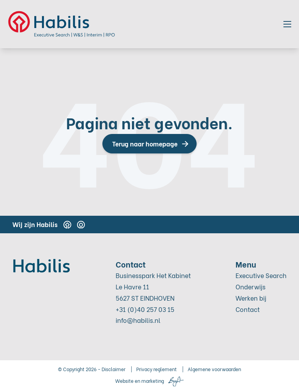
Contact (248, 309)
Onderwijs (251, 286)
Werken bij (251, 297)
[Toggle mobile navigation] (287, 24)
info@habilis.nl (138, 319)
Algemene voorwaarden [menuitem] (214, 369)
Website (124, 380)
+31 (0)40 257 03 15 (145, 309)
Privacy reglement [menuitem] (156, 369)
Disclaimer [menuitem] (113, 369)
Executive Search (261, 275)
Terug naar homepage (145, 143)
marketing (152, 380)
